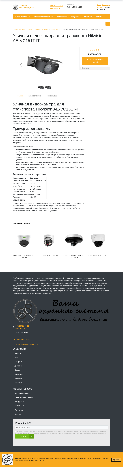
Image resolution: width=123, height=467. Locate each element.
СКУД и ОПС (20, 406)
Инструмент (19, 401)
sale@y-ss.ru (55, 8)
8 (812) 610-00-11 (56, 6)
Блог (16, 357)
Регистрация (106, 5)
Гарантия (18, 378)
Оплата (17, 370)
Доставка (18, 366)
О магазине (19, 374)
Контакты (18, 383)
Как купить (19, 362)
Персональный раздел (21, 339)
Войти (99, 5)
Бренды (18, 414)
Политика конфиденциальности (25, 344)
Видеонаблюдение (22, 393)
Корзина (99, 7)
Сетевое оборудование (24, 397)
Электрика (19, 410)
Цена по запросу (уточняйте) (95, 61)
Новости (18, 353)
